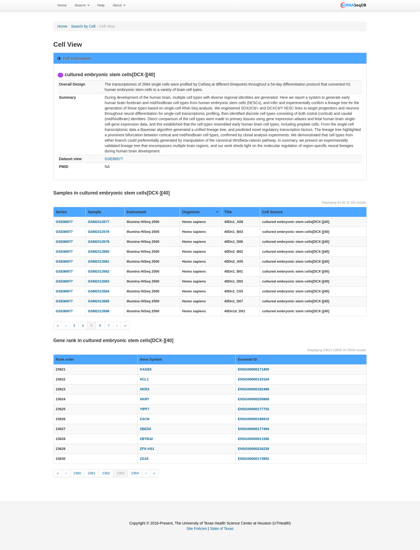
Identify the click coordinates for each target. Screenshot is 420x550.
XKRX (144, 389)
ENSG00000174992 (253, 459)
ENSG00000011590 (253, 439)
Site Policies (196, 528)
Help (101, 5)
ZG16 (144, 459)
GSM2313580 (98, 252)
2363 (120, 473)
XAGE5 (146, 369)
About (118, 5)
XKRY (144, 399)
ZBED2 (145, 429)
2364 (135, 473)
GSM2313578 (98, 232)
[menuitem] (62, 5)
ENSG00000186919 (253, 419)
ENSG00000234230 (253, 449)
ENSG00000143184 (253, 379)
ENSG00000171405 (253, 369)
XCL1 (144, 379)
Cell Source (272, 212)
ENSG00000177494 (253, 429)
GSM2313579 (98, 242)
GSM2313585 (98, 301)
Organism (200, 212)
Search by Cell (83, 26)
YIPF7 (144, 409)
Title (228, 212)
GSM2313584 (98, 291)
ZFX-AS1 (147, 449)
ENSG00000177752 (253, 409)
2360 (77, 473)
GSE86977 (114, 159)
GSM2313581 (98, 261)
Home (62, 5)
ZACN (144, 419)
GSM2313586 (98, 311)
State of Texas (222, 528)
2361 (92, 473)
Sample (94, 212)
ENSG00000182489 (253, 389)
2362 (106, 473)
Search (82, 5)
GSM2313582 (98, 271)
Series (61, 212)
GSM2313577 (98, 222)
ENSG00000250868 (253, 399)
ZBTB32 (146, 439)
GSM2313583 (98, 281)
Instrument (136, 212)
